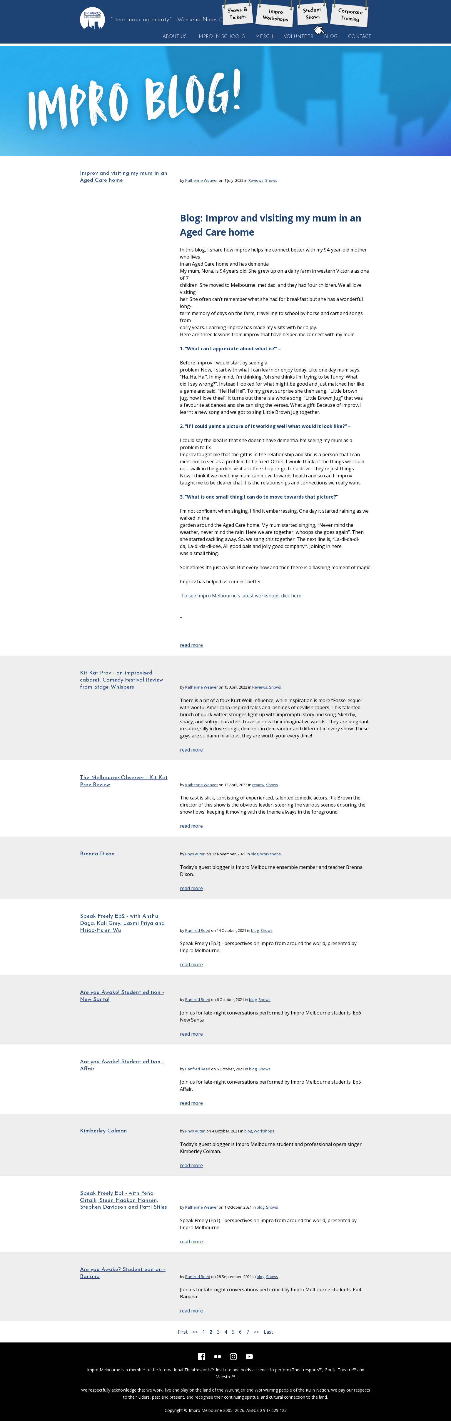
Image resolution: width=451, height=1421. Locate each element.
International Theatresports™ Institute (195, 1369)
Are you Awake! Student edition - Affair (122, 1065)
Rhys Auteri (195, 854)
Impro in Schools (221, 36)
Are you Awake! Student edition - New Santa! (122, 996)
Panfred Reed (197, 930)
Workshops (270, 854)
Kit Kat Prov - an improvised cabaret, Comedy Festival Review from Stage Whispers (121, 680)
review (258, 784)
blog (254, 854)
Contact (359, 36)
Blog (328, 36)
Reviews (255, 180)
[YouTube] (249, 1356)
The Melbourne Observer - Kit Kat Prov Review (124, 781)
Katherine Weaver (201, 180)
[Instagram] (233, 1356)
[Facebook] (201, 1356)
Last (268, 1332)
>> (256, 1332)
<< (195, 1332)
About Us (175, 36)
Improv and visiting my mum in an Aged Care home (123, 177)
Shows (271, 180)
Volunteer (298, 36)
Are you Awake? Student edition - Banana (123, 1273)
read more (191, 645)
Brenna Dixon (97, 854)
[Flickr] (217, 1356)
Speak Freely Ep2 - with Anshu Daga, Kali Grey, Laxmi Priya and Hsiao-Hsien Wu (122, 923)
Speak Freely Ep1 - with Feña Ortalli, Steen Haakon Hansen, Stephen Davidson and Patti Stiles (123, 1200)
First (183, 1332)
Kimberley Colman (103, 1131)
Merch (264, 36)
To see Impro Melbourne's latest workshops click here (241, 595)
